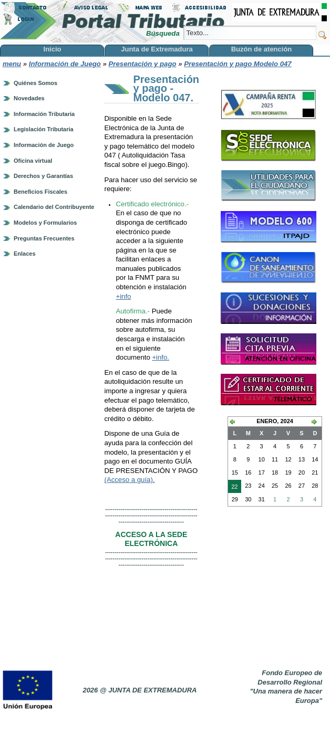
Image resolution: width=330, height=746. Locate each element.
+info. (160, 357)
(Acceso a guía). (129, 480)
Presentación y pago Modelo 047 (237, 64)
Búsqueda (163, 33)
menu (12, 64)
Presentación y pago (143, 64)
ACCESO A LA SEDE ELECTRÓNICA (151, 539)
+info (123, 296)
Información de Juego (65, 64)
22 (233, 487)
